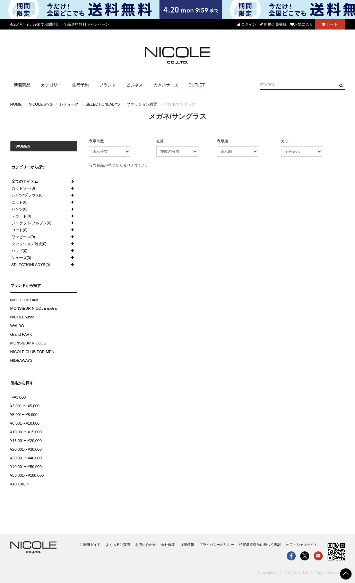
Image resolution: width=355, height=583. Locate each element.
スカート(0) (21, 216)
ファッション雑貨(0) (28, 244)
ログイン (246, 24)
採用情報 (187, 545)
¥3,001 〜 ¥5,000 (25, 406)
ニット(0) (19, 202)
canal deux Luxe (24, 300)
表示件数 (96, 141)
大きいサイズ (165, 85)
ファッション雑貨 (142, 104)
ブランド (107, 85)
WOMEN (23, 146)
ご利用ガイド (90, 545)
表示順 (222, 141)
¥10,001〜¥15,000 (26, 432)
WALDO (17, 326)
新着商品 (22, 85)
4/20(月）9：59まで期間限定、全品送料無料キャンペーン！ (61, 24)
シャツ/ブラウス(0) (27, 195)
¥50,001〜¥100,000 (27, 475)
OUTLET (197, 85)
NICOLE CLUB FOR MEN (32, 352)
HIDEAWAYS (21, 360)
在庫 (160, 141)
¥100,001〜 (20, 484)
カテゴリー (51, 85)
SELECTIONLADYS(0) (30, 265)
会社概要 (168, 545)
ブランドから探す (25, 285)
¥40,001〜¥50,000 (26, 467)
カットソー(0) (23, 188)
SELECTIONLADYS (103, 104)
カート (330, 24)
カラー (286, 141)
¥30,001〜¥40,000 (26, 458)
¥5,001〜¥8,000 (23, 415)
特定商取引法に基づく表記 (260, 545)
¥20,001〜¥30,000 (26, 449)
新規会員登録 (273, 24)
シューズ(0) (21, 258)
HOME (16, 104)
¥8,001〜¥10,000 (25, 423)
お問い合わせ (145, 545)
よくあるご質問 (118, 545)
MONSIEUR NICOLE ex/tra (33, 308)
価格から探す (21, 383)
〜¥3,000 (18, 397)
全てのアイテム (24, 181)
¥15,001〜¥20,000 (26, 441)
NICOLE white (40, 104)
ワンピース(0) (23, 237)
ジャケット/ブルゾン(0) (31, 223)
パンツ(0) (19, 209)
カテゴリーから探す (28, 167)
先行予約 (80, 85)
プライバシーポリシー (216, 545)
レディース (69, 104)
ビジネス (134, 85)
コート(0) (19, 230)
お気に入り (301, 24)
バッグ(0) (19, 251)
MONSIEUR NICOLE (28, 343)
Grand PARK (21, 334)
